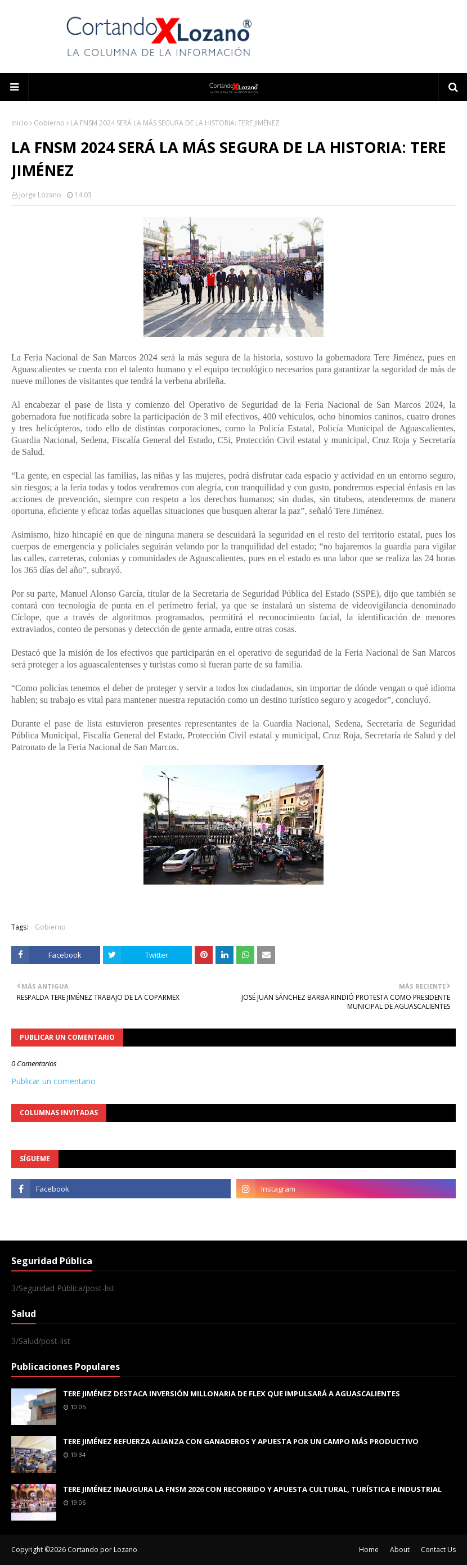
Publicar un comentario (53, 1081)
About (400, 1549)
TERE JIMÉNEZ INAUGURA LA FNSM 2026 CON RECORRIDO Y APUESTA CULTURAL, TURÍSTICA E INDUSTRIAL (252, 1489)
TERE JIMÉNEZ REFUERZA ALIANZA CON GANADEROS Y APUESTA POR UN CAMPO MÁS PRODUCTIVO (241, 1441)
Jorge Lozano (40, 195)
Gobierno (49, 123)
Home (369, 1549)
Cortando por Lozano (102, 1549)
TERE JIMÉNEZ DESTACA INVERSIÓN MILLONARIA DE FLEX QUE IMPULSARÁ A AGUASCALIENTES (231, 1393)
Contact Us (438, 1549)
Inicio (19, 123)
